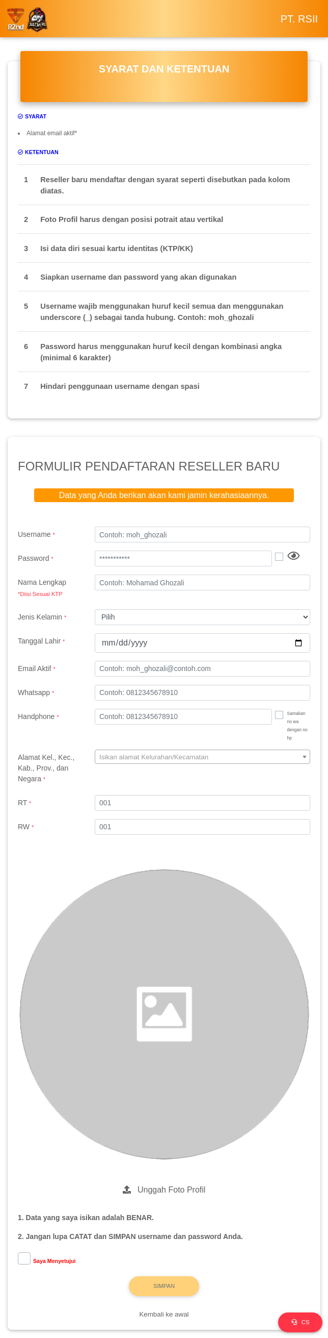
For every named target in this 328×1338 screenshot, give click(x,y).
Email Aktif (37, 668)
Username (36, 534)
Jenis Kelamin (42, 617)
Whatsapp (36, 692)
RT (24, 803)
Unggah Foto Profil (164, 1189)
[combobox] (202, 757)
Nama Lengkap (48, 588)
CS (300, 1322)
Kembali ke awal (163, 1314)
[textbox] (202, 757)
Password (35, 558)
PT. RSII (299, 18)
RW (26, 827)
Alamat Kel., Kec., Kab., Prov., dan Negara (46, 768)
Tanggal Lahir (41, 641)
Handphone (38, 716)
